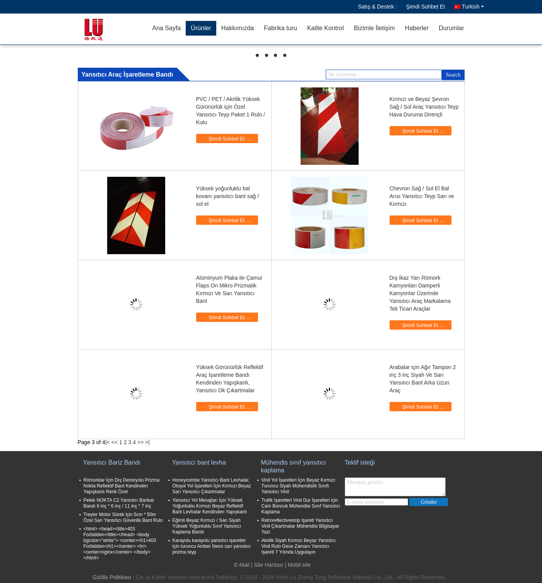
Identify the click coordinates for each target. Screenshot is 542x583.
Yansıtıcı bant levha (199, 462)
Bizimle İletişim (374, 28)
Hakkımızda (237, 28)
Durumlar (451, 28)
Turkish (473, 6)
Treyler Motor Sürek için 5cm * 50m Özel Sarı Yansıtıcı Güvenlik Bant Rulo (123, 517)
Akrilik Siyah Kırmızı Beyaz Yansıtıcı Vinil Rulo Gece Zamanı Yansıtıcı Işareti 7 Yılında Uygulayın (299, 546)
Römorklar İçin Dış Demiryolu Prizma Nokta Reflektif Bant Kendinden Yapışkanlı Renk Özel (122, 485)
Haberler (417, 28)
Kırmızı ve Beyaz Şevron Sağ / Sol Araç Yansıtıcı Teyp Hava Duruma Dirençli (424, 107)
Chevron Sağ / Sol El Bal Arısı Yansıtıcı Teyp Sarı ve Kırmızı (422, 196)
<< (114, 442)
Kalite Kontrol (325, 28)
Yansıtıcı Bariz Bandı (111, 462)
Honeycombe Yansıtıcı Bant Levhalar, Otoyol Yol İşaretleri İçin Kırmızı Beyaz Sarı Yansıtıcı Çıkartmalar (212, 485)
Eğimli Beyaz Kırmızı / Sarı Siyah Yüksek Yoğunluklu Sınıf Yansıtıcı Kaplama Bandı (207, 526)
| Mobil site (298, 565)
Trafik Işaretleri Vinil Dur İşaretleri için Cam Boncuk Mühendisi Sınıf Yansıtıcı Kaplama (301, 506)
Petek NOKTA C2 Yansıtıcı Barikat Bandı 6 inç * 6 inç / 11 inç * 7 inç (119, 503)
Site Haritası (268, 565)
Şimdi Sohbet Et (425, 6)
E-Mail (242, 565)
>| (147, 442)
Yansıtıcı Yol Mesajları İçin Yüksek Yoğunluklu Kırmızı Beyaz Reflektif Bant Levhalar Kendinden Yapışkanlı (210, 506)
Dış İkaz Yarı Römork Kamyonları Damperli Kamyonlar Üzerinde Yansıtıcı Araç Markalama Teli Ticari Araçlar (420, 293)
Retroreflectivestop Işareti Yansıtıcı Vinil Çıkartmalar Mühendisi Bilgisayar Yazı (300, 526)
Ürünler (201, 28)
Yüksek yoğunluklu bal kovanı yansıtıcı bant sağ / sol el (227, 196)
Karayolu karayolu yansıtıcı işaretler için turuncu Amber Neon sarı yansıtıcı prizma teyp (212, 546)
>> (140, 442)
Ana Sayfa (166, 28)
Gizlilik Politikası (111, 577)
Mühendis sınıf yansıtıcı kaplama (293, 466)
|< (107, 442)
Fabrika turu (280, 28)
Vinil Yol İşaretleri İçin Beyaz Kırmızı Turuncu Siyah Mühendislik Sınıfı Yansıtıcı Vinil (298, 485)
